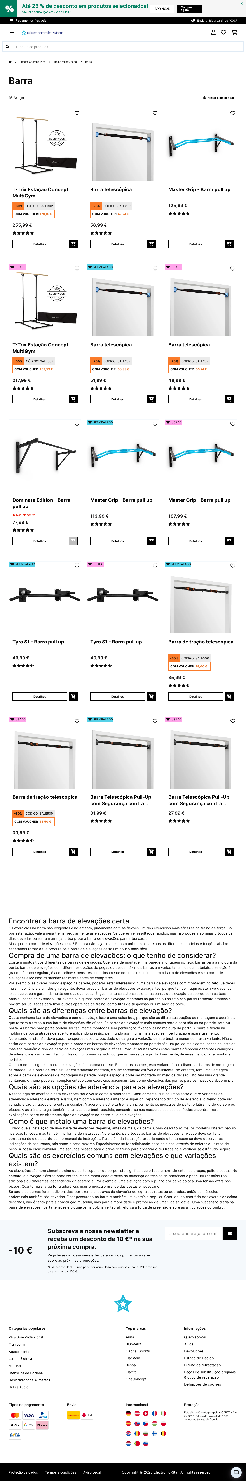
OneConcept (136, 1379)
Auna (130, 1337)
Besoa (131, 1365)
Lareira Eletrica (21, 1358)
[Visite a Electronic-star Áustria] (137, 1412)
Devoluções (194, 1351)
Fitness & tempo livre (35, 61)
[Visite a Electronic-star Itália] (163, 1412)
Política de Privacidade (209, 1415)
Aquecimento (20, 1351)
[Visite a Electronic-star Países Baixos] (128, 1442)
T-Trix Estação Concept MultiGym (44, 193)
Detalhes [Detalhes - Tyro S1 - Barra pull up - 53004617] (117, 696)
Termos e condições (64, 1471)
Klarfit (131, 1372)
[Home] (14, 61)
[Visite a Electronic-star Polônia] (163, 1422)
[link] (45, 145)
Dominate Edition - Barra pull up (37, 504)
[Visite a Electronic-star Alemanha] (128, 1412)
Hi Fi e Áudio (19, 1386)
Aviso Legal (97, 1471)
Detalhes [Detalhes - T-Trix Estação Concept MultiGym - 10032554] (39, 244)
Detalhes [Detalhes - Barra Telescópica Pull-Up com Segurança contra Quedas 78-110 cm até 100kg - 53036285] (195, 852)
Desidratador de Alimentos (31, 1379)
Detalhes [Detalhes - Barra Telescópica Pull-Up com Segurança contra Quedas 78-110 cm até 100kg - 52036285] (117, 852)
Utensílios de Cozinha (27, 1372)
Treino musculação (71, 61)
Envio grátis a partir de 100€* (216, 20)
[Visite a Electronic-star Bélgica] (163, 1432)
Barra (95, 61)
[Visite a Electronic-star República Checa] (145, 1422)
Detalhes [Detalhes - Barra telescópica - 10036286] (117, 244)
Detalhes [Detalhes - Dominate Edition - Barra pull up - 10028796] (39, 541)
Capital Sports (138, 1351)
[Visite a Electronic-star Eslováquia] (137, 1422)
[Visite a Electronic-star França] (154, 1412)
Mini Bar (15, 1365)
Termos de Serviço (195, 1418)
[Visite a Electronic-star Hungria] (154, 1422)
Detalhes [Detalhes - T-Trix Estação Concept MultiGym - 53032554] (39, 400)
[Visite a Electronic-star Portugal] (137, 1442)
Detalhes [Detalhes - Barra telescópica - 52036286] (117, 400)
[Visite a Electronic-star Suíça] (145, 1412)
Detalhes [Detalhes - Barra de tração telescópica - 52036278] (195, 696)
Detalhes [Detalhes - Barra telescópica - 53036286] (195, 400)
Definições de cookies (202, 1384)
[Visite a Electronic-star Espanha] (128, 1422)
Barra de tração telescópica (189, 646)
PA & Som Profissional (27, 1337)
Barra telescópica (114, 190)
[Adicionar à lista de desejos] (77, 113)
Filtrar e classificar (217, 98)
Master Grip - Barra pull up (199, 193)
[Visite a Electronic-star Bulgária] (145, 1432)
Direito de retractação (202, 1365)
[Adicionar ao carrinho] (73, 244)
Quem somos (195, 1337)
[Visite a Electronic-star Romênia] (137, 1432)
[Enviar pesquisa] (7, 46)
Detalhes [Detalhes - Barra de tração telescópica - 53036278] (39, 852)
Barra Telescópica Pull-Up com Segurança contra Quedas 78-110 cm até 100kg (121, 801)
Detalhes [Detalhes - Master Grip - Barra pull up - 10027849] (195, 244)
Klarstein (133, 1358)
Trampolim (17, 1344)
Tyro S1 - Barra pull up (41, 642)
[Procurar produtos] (123, 46)
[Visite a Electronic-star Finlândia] (154, 1432)
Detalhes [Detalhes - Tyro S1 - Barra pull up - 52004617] (39, 696)
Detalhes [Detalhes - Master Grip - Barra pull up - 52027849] (117, 541)
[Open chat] (236, 1472)
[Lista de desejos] (223, 32)
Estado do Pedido (199, 1358)
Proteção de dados (24, 1471)
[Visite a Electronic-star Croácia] (128, 1432)
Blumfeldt (133, 1344)
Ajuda (189, 1344)
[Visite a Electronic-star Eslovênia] (145, 1442)
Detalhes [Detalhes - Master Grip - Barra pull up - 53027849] (195, 541)
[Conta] (213, 32)
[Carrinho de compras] (234, 32)
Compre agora (187, 8)
